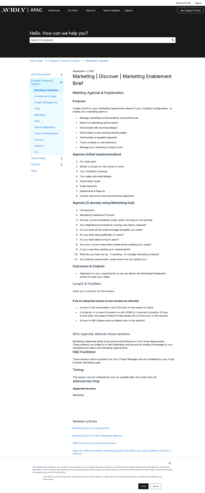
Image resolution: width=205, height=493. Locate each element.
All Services (54, 10)
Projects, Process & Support (64, 60)
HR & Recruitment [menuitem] (41, 74)
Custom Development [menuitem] (46, 133)
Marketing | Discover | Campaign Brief (91, 428)
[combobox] (100, 40)
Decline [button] (156, 486)
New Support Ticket (190, 10)
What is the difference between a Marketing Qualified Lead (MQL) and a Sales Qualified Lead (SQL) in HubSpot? (122, 452)
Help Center (36, 60)
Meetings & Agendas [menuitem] (46, 90)
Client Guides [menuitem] (38, 158)
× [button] (169, 463)
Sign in (198, 2)
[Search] (173, 40)
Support (129, 10)
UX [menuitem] (36, 152)
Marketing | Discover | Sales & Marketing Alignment (97, 435)
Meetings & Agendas (97, 60)
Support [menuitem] (38, 145)
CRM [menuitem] (37, 108)
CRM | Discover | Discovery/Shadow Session (94, 443)
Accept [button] (143, 486)
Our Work (73, 10)
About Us (90, 10)
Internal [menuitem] (35, 164)
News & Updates (111, 10)
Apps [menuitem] (34, 170)
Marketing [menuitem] (39, 114)
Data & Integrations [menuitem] (44, 127)
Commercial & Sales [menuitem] (45, 96)
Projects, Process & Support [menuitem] (42, 82)
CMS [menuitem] (37, 121)
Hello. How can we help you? (59, 33)
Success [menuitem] (39, 139)
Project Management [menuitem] (45, 102)
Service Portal (183, 2)
